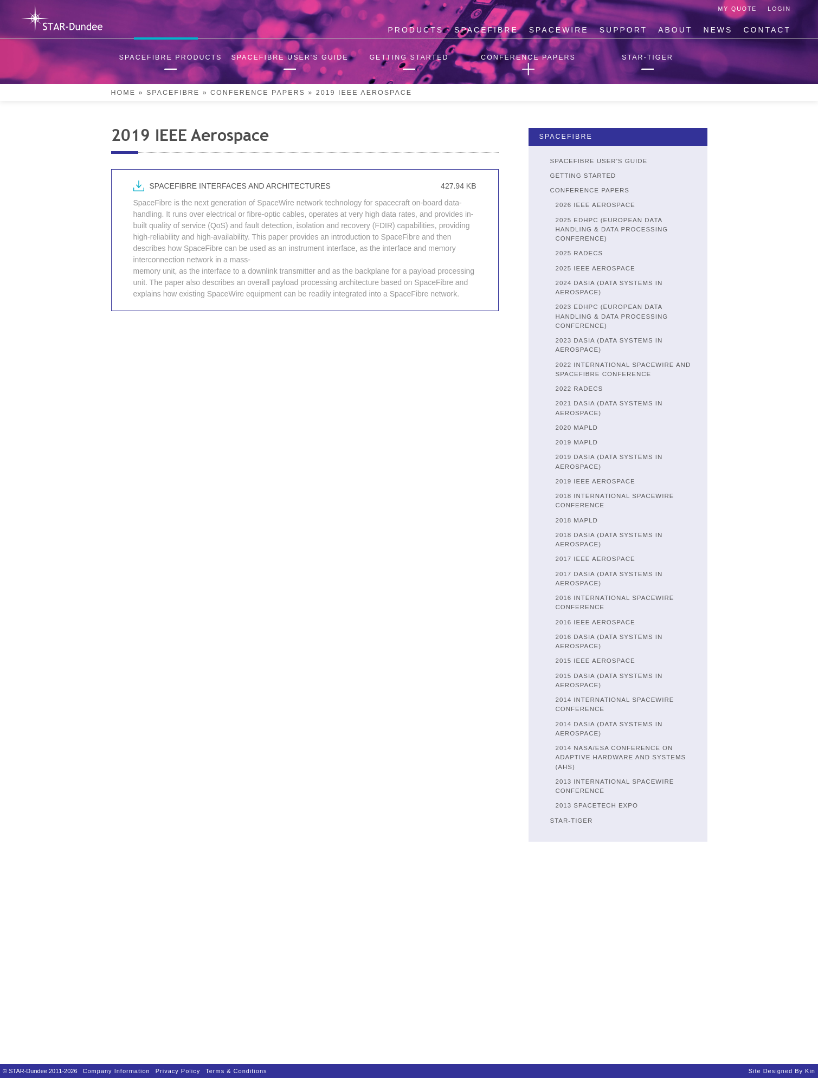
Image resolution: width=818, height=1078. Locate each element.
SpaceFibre (486, 29)
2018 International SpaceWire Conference (615, 500)
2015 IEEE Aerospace (595, 660)
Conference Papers (257, 92)
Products (416, 29)
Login (779, 8)
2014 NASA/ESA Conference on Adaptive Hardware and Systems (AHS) (621, 757)
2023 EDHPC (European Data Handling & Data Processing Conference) (612, 316)
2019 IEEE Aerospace (595, 481)
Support (623, 29)
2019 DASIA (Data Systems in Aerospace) (609, 461)
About (675, 29)
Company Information (116, 1071)
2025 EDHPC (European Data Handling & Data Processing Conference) (612, 229)
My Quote (737, 8)
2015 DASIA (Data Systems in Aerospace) (609, 680)
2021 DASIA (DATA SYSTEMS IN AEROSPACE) (609, 408)
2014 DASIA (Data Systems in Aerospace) (609, 729)
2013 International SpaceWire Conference (615, 786)
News (717, 29)
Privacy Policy (178, 1071)
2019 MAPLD (577, 442)
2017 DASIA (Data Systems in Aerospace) (609, 578)
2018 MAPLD (577, 520)
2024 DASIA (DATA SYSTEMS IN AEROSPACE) (609, 287)
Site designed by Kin (782, 1071)
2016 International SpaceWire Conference (615, 602)
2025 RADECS (579, 253)
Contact (767, 29)
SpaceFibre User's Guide (599, 161)
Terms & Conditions (236, 1071)
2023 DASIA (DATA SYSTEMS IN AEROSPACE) (609, 345)
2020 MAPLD (577, 427)
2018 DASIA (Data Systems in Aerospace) (609, 539)
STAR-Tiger (571, 820)
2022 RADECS (579, 388)
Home (123, 92)
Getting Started (583, 175)
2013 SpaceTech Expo (597, 805)
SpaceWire (559, 29)
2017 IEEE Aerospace (595, 559)
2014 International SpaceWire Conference (615, 704)
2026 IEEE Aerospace (595, 205)
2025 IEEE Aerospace (595, 268)
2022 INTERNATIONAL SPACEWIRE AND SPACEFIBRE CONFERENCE (623, 369)
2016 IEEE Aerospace (595, 622)
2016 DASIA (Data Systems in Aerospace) (609, 641)
